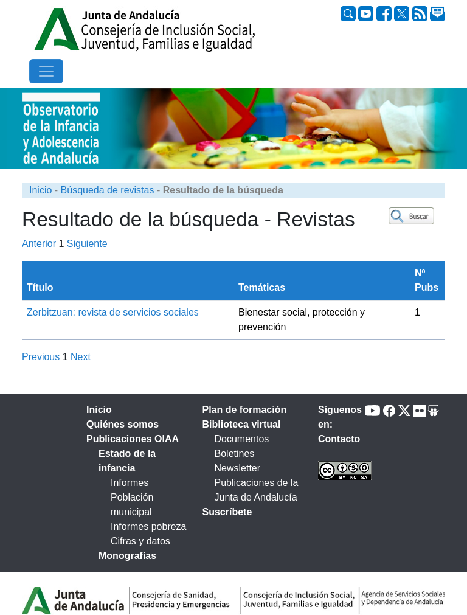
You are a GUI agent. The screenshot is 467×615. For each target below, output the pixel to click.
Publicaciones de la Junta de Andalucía (257, 490)
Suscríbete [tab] (227, 512)
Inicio (40, 190)
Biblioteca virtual (241, 424)
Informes (129, 483)
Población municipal (132, 504)
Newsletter (238, 468)
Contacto (339, 439)
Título (40, 287)
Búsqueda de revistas (107, 190)
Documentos (242, 439)
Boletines (235, 453)
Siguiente (87, 243)
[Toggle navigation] (46, 71)
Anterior (39, 243)
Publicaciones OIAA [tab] (132, 439)
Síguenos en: (340, 417)
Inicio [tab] (99, 410)
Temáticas (261, 287)
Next (81, 357)
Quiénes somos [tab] (122, 424)
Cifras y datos (140, 541)
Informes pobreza (149, 526)
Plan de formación (244, 410)
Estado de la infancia (127, 460)
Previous (41, 357)
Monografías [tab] (127, 556)
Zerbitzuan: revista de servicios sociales (113, 312)
